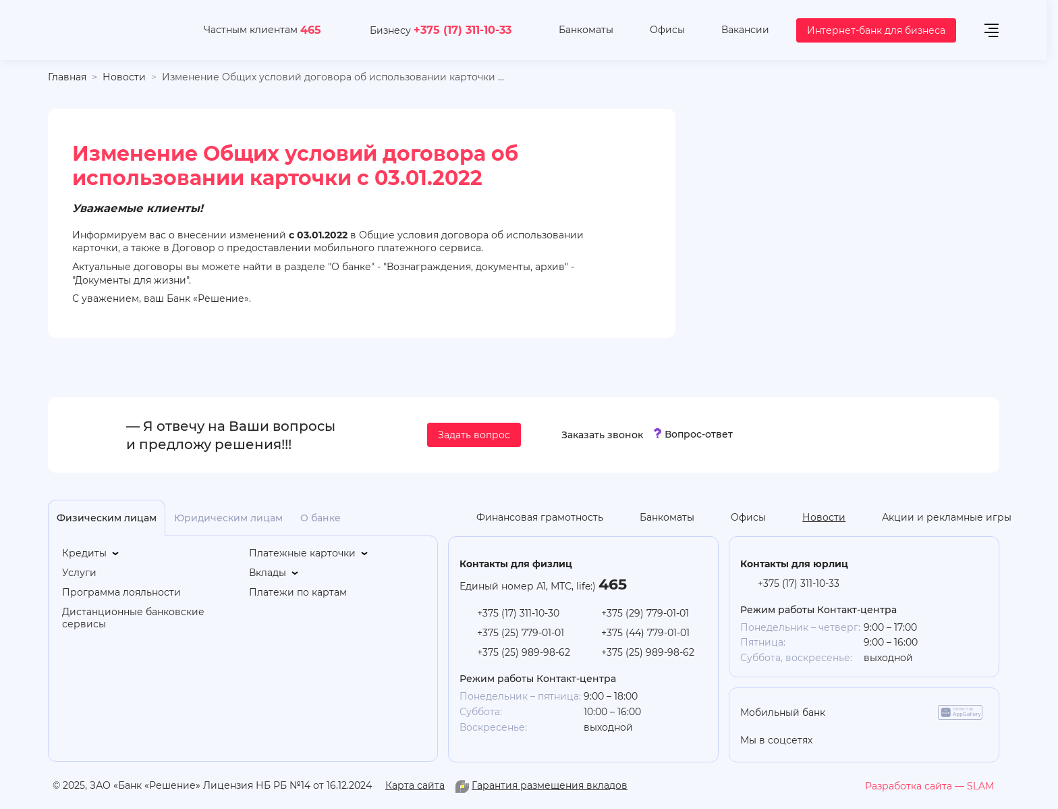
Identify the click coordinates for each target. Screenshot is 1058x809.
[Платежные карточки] (309, 553)
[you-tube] (873, 740)
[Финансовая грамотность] (529, 518)
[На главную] (109, 30)
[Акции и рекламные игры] (936, 518)
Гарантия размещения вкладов (550, 785)
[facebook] (947, 740)
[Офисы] (657, 30)
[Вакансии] (735, 30)
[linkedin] (898, 740)
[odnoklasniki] (848, 740)
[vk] (922, 740)
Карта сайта (415, 785)
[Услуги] (79, 573)
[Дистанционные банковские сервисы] (149, 618)
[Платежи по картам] (298, 592)
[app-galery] (960, 712)
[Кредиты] (91, 553)
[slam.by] (929, 785)
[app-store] (860, 712)
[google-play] (910, 712)
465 (310, 29)
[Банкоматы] (575, 30)
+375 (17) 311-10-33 (462, 29)
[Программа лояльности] (121, 592)
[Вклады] (274, 573)
